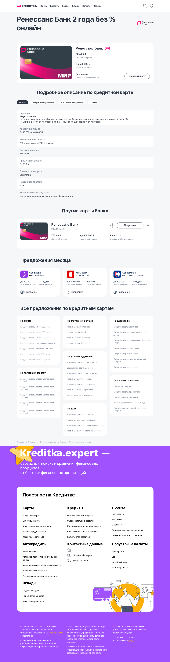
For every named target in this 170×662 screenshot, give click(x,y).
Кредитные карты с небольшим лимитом (37, 343)
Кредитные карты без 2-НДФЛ (126, 354)
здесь (131, 640)
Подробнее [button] (130, 225)
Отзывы (97, 6)
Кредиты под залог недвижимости (84, 526)
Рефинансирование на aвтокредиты (40, 576)
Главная (20, 442)
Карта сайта (118, 514)
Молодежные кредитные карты (80, 395)
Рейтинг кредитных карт (35, 531)
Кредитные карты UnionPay (78, 338)
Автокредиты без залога (35, 570)
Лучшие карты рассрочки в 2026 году (129, 403)
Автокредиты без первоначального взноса (40, 558)
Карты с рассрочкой (122, 386)
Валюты (86, 6)
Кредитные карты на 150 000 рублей (35, 327)
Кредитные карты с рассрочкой (126, 392)
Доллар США (118, 551)
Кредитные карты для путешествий (82, 420)
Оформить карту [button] (137, 76)
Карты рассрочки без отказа (125, 397)
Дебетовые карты (31, 521)
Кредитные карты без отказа (125, 327)
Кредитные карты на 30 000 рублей (35, 354)
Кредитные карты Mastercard (79, 327)
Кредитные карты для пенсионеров (82, 362)
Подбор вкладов (31, 590)
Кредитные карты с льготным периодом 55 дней (37, 380)
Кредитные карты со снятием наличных (84, 431)
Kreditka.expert (56, 633)
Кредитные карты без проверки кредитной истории (131, 341)
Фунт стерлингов (120, 567)
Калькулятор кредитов (78, 537)
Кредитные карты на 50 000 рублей (35, 360)
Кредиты (54, 6)
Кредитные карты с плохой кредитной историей (129, 360)
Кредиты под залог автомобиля (82, 531)
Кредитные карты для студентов (81, 384)
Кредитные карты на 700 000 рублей (35, 338)
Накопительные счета (33, 596)
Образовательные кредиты (80, 521)
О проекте (117, 525)
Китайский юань (120, 562)
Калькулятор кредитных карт (37, 526)
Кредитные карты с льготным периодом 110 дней (37, 396)
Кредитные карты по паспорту (126, 367)
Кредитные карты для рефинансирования (85, 425)
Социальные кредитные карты (80, 368)
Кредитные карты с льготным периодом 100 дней (37, 388)
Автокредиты (29, 551)
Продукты (32, 442)
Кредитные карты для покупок (80, 414)
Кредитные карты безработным (80, 390)
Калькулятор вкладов (33, 601)
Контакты (117, 519)
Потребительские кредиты (80, 515)
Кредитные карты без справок (126, 348)
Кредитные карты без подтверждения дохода (129, 333)
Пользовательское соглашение (127, 535)
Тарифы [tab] (22, 102)
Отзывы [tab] (93, 102)
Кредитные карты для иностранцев (82, 373)
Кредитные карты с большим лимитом (36, 349)
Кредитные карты (48, 442)
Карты (65, 6)
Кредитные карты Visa (76, 343)
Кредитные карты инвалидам (79, 379)
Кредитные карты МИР (76, 332)
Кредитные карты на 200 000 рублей (35, 332)
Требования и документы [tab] (72, 102)
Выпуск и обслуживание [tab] (43, 102)
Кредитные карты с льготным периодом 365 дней (37, 412)
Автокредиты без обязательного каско (42, 565)
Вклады (75, 6)
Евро (114, 557)
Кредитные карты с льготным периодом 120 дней (37, 404)
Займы (43, 6)
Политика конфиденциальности (127, 530)
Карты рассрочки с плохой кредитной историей (129, 409)
